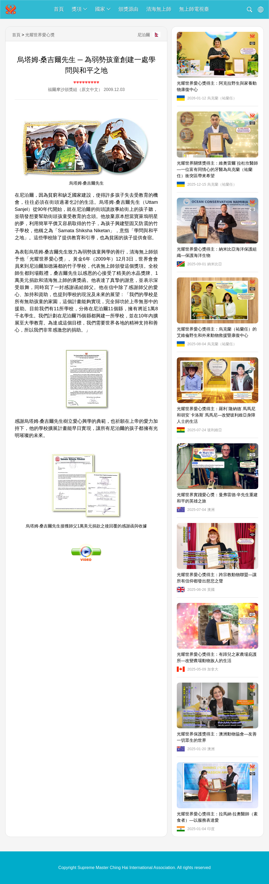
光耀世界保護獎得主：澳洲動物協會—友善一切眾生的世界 (217, 737)
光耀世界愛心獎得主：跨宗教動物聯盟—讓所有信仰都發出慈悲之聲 (217, 577)
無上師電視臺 (194, 9)
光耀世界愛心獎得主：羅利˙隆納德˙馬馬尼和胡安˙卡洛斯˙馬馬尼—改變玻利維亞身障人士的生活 (216, 415)
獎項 (79, 9)
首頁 (59, 9)
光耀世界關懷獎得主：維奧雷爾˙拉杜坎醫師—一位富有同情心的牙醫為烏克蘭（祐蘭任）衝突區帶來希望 (217, 169)
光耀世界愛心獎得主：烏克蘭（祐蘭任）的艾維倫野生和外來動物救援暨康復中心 (217, 332)
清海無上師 (158, 9)
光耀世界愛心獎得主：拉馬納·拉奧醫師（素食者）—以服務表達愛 (217, 817)
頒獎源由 (128, 9)
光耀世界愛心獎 (40, 35)
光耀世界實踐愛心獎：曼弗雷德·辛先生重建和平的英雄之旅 (217, 497)
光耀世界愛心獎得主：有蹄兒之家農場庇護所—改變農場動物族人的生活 (217, 657)
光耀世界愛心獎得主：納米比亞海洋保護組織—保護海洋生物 (217, 252)
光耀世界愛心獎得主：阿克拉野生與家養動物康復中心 (217, 86)
